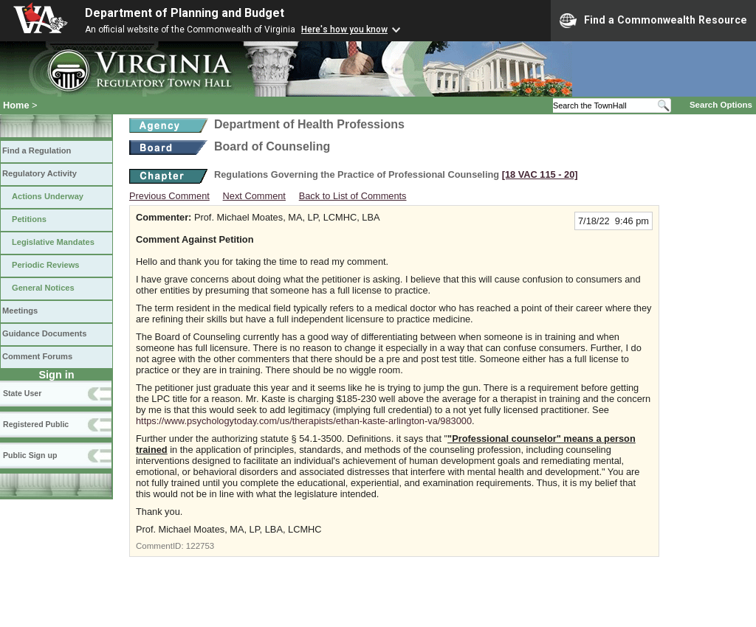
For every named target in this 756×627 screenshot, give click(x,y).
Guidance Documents (44, 333)
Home (16, 105)
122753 (200, 545)
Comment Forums (37, 356)
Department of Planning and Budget (184, 13)
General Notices (43, 287)
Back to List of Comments (353, 195)
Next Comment (254, 195)
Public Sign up (30, 455)
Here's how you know (344, 29)
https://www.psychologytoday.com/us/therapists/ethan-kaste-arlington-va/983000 (304, 420)
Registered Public (36, 424)
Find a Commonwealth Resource (653, 20)
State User (22, 393)
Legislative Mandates (53, 242)
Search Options (721, 104)
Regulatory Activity (39, 173)
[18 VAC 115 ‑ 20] (540, 174)
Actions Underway (47, 196)
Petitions (29, 219)
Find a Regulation (36, 150)
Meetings (20, 310)
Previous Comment (169, 195)
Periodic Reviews (46, 264)
